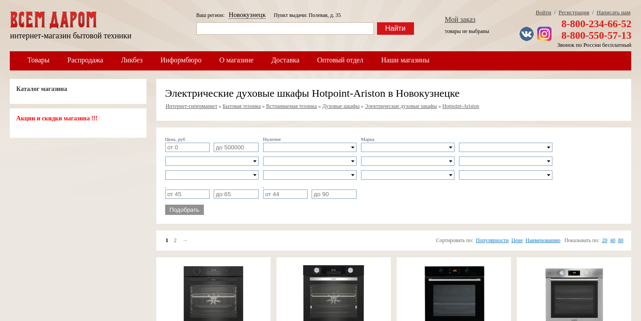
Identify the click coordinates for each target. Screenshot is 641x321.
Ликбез (131, 60)
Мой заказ (460, 19)
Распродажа (85, 60)
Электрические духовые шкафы (401, 106)
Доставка (286, 60)
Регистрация (574, 12)
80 (620, 240)
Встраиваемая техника (291, 106)
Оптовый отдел (340, 60)
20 (604, 240)
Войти (543, 12)
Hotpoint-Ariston (460, 106)
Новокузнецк (247, 14)
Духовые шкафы (341, 106)
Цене (517, 240)
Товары (39, 60)
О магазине (236, 60)
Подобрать (184, 209)
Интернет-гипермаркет (192, 106)
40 (612, 240)
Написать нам (613, 12)
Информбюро (180, 60)
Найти (395, 28)
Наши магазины (405, 60)
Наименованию (543, 240)
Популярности (492, 240)
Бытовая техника (242, 106)
